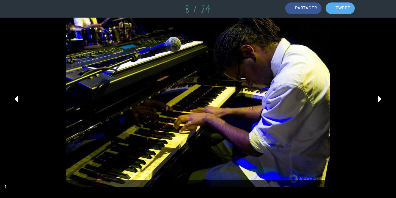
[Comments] (370, 8)
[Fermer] (11, 9)
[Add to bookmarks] (385, 8)
